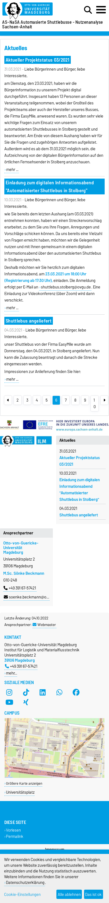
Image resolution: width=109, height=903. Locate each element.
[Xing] (26, 702)
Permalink (14, 836)
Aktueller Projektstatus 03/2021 (37, 60)
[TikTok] (26, 692)
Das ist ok (93, 894)
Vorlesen (13, 830)
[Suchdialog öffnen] (88, 10)
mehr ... (12, 169)
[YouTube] (9, 702)
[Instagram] (9, 692)
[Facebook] (76, 692)
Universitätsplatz (20, 792)
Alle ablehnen (69, 894)
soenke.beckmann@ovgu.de (31, 597)
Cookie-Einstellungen (22, 894)
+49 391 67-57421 (20, 588)
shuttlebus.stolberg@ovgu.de (66, 287)
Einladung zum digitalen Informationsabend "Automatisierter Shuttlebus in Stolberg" (50, 186)
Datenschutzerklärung (25, 882)
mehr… (11, 673)
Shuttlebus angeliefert (29, 321)
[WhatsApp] (59, 692)
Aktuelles (67, 440)
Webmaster (44, 624)
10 (95, 403)
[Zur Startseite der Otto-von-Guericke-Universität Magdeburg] (33, 11)
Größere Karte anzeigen (24, 783)
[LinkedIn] (42, 692)
